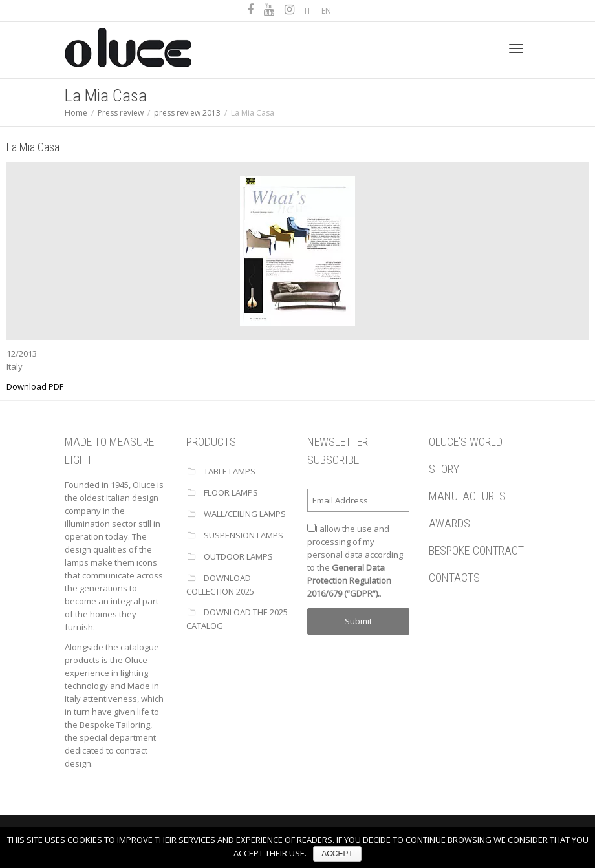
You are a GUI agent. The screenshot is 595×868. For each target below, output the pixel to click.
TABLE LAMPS (229, 471)
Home (76, 112)
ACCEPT (337, 853)
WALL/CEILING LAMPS (245, 514)
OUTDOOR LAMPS (238, 556)
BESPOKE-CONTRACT (476, 550)
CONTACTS (454, 577)
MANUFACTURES (467, 496)
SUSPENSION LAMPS (243, 535)
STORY (444, 469)
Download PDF (34, 386)
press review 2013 (187, 112)
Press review (121, 112)
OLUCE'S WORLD (466, 442)
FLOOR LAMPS (231, 492)
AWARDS (449, 523)
